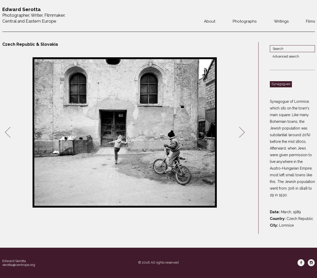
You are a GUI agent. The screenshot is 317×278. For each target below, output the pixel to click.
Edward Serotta (14, 261)
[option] (124, 132)
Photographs (245, 21)
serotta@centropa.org (18, 265)
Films (310, 21)
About (209, 21)
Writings (281, 21)
